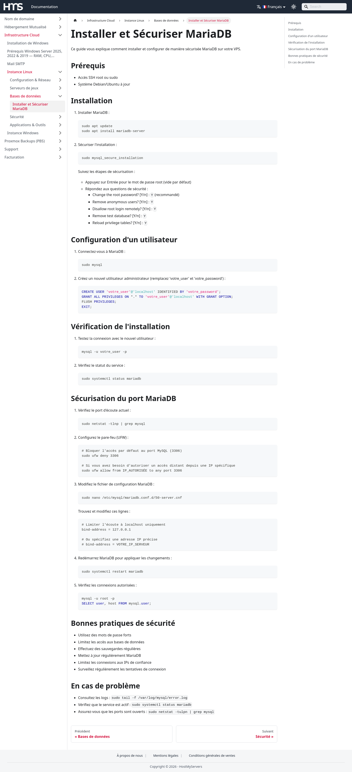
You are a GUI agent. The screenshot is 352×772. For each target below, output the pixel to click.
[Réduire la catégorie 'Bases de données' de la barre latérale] (60, 96)
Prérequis (294, 23)
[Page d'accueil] (75, 20)
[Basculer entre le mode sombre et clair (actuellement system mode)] (293, 6)
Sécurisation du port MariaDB (308, 49)
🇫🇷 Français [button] (269, 6)
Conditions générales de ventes (212, 755)
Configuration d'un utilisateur (308, 36)
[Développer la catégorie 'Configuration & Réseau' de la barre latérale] (60, 80)
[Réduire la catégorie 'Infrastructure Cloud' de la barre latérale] (60, 35)
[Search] (324, 6)
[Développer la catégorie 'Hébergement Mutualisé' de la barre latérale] (60, 27)
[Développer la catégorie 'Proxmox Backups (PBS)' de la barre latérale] (60, 141)
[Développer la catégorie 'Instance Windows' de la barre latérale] (60, 133)
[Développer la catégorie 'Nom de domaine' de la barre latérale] (60, 18)
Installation (296, 29)
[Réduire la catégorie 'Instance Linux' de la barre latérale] (60, 71)
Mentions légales (165, 755)
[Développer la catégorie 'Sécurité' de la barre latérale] (60, 116)
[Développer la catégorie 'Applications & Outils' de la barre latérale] (60, 124)
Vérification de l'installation (306, 42)
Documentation (44, 6)
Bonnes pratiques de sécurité (308, 56)
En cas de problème (301, 62)
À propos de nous (130, 755)
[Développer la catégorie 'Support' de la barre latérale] (60, 149)
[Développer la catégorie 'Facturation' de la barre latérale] (60, 157)
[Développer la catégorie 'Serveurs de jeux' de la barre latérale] (60, 88)
